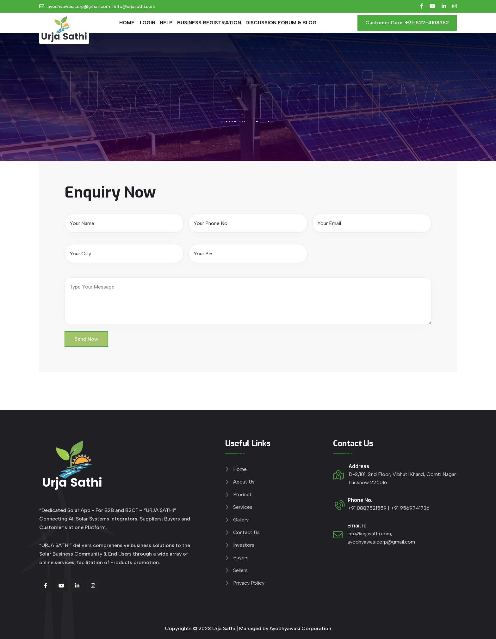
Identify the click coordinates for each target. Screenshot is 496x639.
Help (166, 23)
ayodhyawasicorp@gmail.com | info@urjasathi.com (101, 6)
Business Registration (209, 23)
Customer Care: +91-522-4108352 (407, 23)
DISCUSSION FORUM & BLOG (281, 23)
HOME (126, 23)
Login (147, 23)
